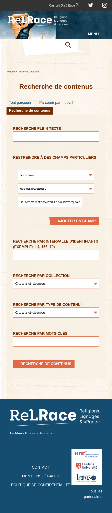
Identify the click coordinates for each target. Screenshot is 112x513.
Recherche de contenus (29, 110)
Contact (40, 467)
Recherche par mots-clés (40, 333)
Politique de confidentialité (40, 485)
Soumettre (70, 45)
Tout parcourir (20, 103)
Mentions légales (40, 476)
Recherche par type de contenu (47, 305)
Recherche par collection (41, 276)
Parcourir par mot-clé (56, 103)
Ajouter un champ (76, 221)
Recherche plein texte (37, 129)
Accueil (11, 71)
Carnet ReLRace (62, 5)
